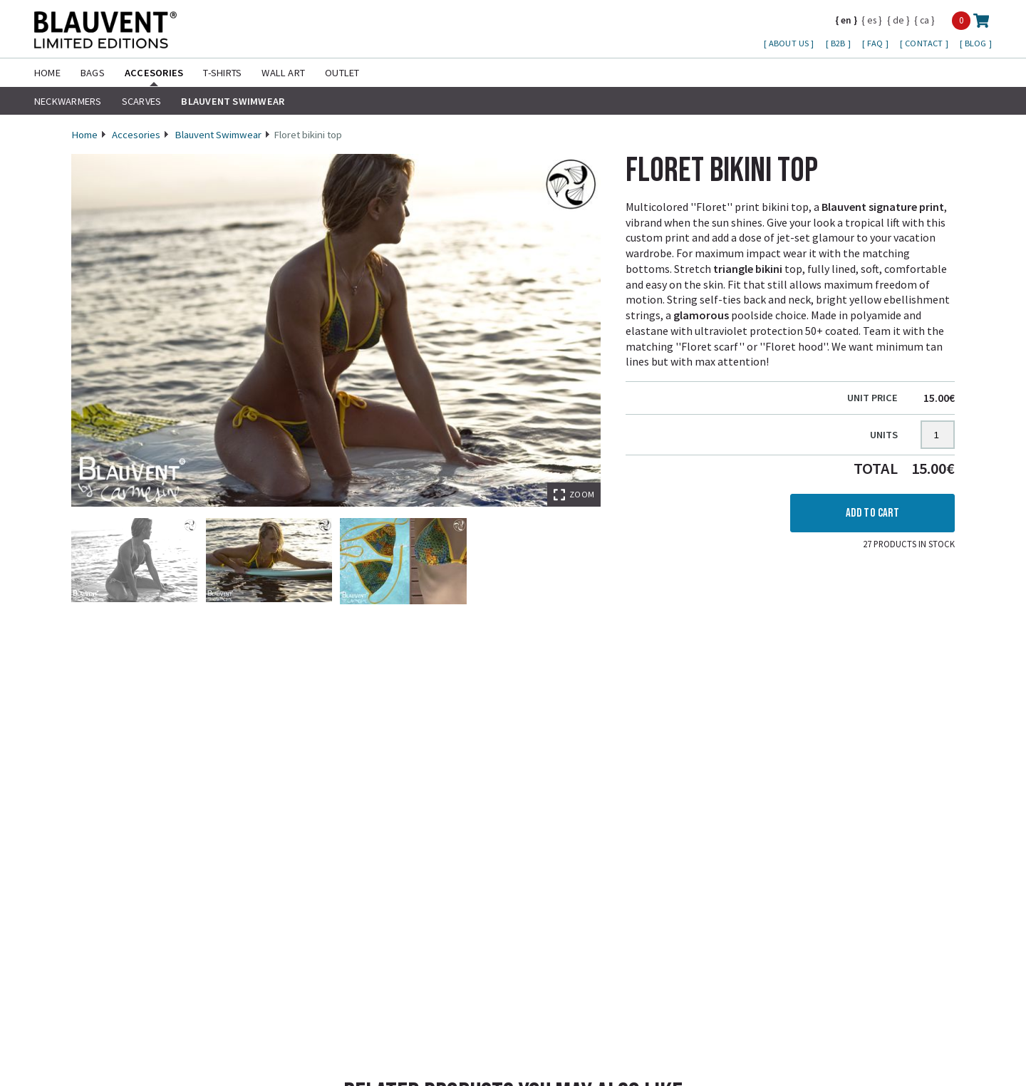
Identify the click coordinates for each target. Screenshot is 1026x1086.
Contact (925, 43)
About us (790, 43)
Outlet (342, 72)
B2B (839, 43)
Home (47, 72)
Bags (93, 72)
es (871, 20)
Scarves (142, 101)
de (898, 20)
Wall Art (283, 72)
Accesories (154, 72)
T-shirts (222, 72)
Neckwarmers (68, 101)
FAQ (876, 43)
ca (924, 20)
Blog (977, 43)
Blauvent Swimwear (232, 101)
